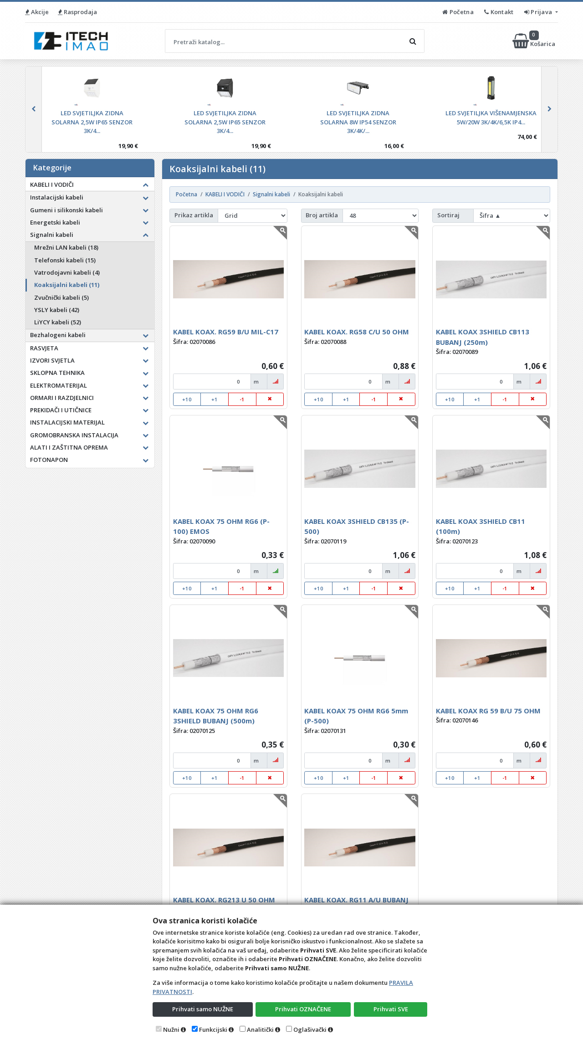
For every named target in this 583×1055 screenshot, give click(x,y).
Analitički (260, 1029)
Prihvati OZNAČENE (303, 1009)
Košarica (534, 41)
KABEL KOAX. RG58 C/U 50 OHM (356, 331)
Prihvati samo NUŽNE (202, 1009)
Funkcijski (213, 1029)
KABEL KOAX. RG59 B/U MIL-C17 (225, 331)
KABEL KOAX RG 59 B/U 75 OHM (488, 710)
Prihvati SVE (390, 1009)
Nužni (171, 1029)
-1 (242, 399)
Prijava (539, 12)
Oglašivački (310, 1029)
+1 (214, 399)
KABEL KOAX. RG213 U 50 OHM (224, 899)
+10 (187, 399)
